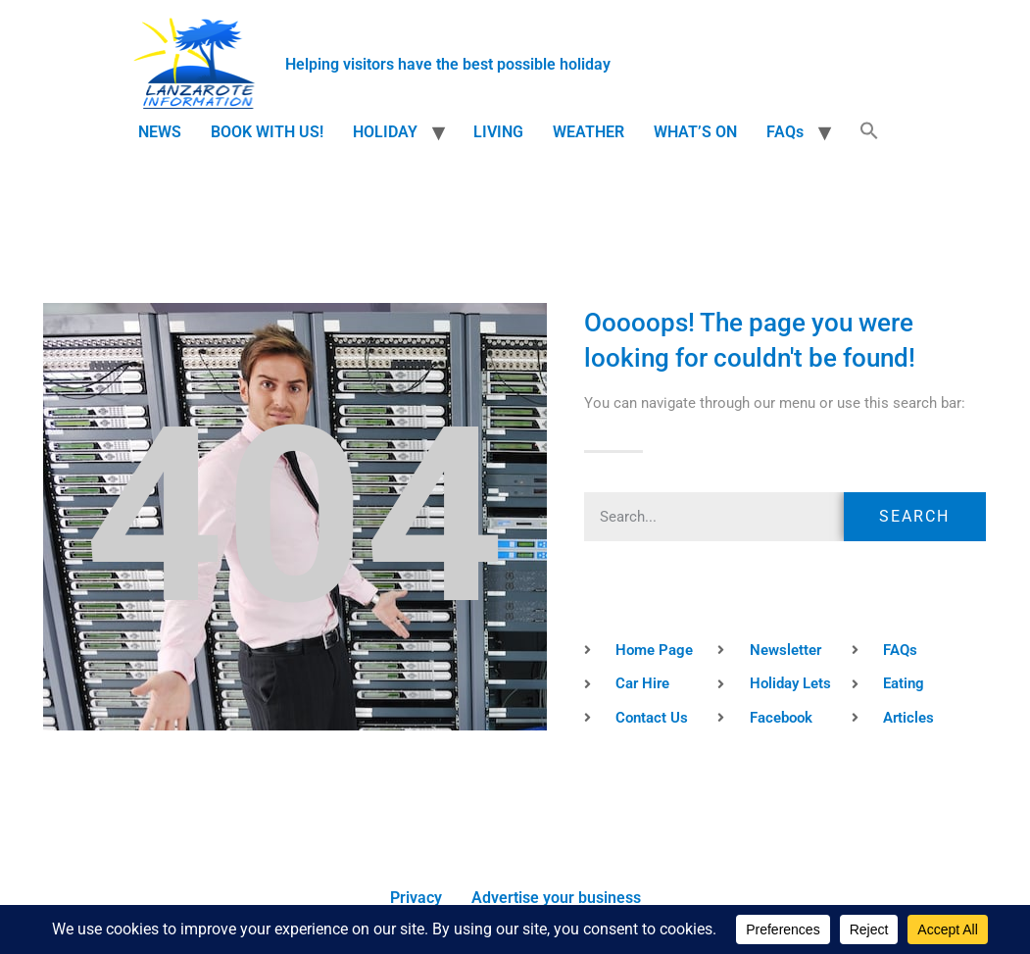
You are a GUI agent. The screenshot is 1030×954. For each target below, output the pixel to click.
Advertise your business (556, 897)
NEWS (159, 132)
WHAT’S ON (695, 132)
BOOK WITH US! (267, 132)
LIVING (498, 132)
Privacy (416, 897)
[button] (869, 132)
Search (914, 516)
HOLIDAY (385, 132)
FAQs (785, 132)
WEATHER (588, 132)
